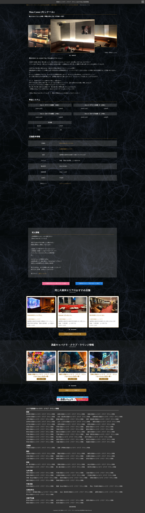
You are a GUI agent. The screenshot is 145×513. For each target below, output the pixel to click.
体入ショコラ (42, 273)
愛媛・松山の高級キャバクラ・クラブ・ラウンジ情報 (71, 486)
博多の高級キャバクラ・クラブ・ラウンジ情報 (39, 473)
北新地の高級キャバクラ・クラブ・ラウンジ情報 (40, 453)
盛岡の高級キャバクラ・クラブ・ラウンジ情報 (108, 492)
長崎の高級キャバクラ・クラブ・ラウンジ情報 (69, 480)
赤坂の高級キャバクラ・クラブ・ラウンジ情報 (39, 426)
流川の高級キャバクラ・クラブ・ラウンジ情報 (39, 486)
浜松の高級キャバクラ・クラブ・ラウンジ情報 (39, 467)
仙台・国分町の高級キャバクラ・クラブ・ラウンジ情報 (76, 492)
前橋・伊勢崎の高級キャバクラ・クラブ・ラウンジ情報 (74, 447)
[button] (69, 55)
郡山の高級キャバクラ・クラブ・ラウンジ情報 (39, 494)
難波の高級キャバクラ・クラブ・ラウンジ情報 (71, 453)
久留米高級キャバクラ (65, 149)
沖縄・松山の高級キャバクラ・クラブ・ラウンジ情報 (41, 477)
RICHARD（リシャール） (97, 315)
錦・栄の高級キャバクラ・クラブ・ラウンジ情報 (40, 464)
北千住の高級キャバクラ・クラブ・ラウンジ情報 (40, 424)
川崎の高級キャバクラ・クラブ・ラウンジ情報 (69, 429)
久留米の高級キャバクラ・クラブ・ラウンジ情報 (70, 475)
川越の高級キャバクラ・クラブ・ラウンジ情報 (69, 442)
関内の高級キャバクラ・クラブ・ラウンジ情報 (39, 429)
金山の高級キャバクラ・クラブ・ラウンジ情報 (101, 464)
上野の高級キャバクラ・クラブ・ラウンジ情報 (39, 419)
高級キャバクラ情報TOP (72, 390)
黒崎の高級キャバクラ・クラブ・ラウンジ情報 (39, 475)
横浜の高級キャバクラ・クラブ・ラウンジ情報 (99, 429)
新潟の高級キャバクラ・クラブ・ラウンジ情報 (39, 500)
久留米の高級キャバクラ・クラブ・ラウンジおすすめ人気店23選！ (65, 4)
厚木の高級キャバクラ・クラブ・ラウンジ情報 (39, 432)
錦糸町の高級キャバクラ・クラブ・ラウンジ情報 (40, 414)
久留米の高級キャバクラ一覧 (72, 334)
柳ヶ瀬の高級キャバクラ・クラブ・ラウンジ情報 (70, 467)
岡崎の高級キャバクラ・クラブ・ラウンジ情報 (71, 464)
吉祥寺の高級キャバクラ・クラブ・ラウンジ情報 (40, 421)
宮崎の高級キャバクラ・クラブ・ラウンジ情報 (103, 477)
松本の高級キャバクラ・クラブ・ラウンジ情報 (69, 502)
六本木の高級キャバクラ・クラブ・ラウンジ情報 (40, 416)
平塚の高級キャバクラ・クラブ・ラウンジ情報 (39, 434)
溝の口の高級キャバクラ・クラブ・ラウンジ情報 (70, 432)
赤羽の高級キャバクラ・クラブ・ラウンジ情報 (71, 424)
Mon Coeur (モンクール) (66, 143)
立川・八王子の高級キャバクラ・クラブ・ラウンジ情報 (74, 421)
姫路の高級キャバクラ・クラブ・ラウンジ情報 (69, 458)
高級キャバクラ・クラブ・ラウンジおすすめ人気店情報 (72, 2)
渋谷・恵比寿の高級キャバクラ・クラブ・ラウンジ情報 (74, 416)
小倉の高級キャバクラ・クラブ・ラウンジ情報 (99, 473)
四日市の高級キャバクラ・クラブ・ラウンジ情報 (101, 467)
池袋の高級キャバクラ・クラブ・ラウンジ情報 (101, 414)
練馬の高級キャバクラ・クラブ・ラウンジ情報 (99, 426)
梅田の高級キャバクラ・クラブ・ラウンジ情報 (101, 453)
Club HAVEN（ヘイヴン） (35, 315)
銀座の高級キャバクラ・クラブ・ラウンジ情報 (71, 414)
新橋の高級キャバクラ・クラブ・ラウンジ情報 (69, 419)
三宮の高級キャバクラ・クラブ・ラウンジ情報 (39, 458)
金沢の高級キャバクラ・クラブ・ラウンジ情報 (69, 500)
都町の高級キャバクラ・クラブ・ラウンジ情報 (39, 480)
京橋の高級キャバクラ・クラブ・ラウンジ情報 (39, 456)
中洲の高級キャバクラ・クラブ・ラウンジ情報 (69, 473)
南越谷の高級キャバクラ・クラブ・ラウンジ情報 (100, 442)
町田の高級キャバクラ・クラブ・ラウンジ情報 (101, 424)
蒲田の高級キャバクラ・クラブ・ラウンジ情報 (106, 421)
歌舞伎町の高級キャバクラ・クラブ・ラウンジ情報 (107, 416)
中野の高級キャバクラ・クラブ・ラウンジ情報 (69, 426)
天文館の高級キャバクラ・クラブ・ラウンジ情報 (101, 475)
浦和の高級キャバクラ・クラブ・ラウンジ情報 (69, 439)
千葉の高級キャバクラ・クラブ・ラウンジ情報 (69, 434)
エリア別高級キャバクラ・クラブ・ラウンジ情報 (42, 408)
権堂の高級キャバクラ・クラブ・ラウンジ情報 (39, 502)
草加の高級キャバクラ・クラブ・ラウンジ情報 (39, 442)
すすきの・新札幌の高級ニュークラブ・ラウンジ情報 (41, 492)
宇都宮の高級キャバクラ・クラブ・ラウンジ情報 (40, 447)
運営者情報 (72, 506)
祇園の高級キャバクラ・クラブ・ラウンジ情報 (69, 456)
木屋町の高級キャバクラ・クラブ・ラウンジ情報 (100, 456)
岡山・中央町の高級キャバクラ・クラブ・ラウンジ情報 (106, 486)
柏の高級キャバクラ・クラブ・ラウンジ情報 (69, 437)
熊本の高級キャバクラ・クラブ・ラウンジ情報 (73, 477)
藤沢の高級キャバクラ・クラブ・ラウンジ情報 (101, 432)
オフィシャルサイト (65, 183)
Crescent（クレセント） (65, 315)
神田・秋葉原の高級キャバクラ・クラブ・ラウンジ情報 (102, 419)
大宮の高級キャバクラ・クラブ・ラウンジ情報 (39, 439)
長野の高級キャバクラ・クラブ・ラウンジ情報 (99, 500)
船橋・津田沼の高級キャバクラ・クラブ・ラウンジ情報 (102, 434)
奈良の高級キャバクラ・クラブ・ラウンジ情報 (99, 458)
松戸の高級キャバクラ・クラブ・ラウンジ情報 (98, 437)
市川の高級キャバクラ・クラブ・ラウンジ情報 (39, 437)
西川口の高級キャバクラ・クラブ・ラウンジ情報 (100, 439)
